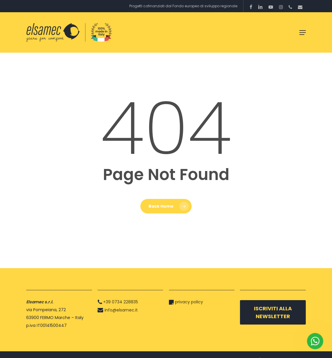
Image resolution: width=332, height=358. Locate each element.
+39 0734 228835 (120, 302)
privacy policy (189, 302)
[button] (302, 32)
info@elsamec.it (121, 310)
